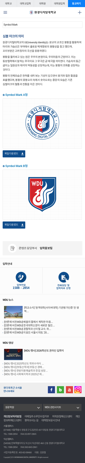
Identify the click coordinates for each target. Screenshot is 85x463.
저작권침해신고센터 (62, 416)
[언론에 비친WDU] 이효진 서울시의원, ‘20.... (26, 332)
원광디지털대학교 (42, 12)
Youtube (69, 389)
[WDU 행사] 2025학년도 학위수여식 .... (24, 363)
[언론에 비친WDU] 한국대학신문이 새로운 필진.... (29, 325)
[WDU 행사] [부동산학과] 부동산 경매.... (24, 367)
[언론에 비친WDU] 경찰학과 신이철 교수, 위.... (27, 329)
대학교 (8, 3)
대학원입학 (59, 3)
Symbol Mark (10, 24)
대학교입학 (25, 3)
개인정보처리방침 (12, 416)
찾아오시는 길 (31, 420)
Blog (60, 389)
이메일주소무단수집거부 (37, 416)
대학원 (42, 3)
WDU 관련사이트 (53, 407)
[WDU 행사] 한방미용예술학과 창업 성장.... (26, 370)
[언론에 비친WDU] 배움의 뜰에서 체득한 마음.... (28, 322)
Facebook (51, 389)
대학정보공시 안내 (51, 420)
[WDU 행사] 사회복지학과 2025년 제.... (24, 374)
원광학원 (9, 407)
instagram (77, 389)
